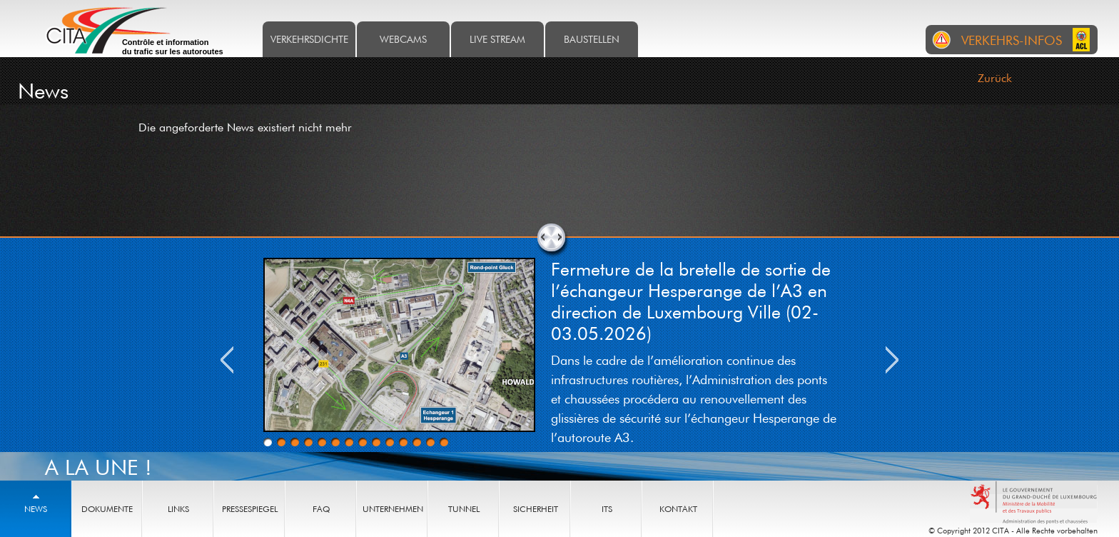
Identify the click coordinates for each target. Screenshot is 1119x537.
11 (403, 442)
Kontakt (678, 508)
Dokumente (107, 508)
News (35, 508)
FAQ (321, 508)
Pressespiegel (250, 508)
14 (444, 442)
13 (430, 442)
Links (178, 508)
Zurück (995, 78)
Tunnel (464, 508)
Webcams (403, 39)
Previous (227, 359)
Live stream (497, 39)
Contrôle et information (172, 47)
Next (892, 359)
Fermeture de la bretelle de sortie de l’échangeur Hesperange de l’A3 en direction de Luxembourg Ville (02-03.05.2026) (691, 300)
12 (416, 442)
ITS (607, 508)
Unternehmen (393, 508)
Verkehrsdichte (309, 39)
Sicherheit (535, 508)
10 (389, 442)
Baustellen (591, 39)
